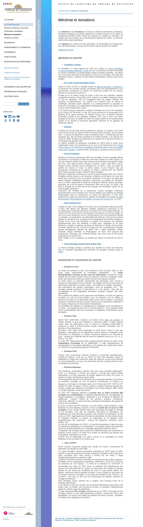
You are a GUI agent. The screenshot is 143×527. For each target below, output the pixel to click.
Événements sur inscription (17, 87)
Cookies (58, 520)
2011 (118, 250)
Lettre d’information (88, 520)
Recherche (9, 42)
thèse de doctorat (112, 320)
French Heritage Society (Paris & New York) (82, 244)
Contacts (69, 518)
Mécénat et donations (79, 11)
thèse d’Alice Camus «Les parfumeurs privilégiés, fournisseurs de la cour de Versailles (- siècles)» (90, 147)
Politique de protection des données (108, 518)
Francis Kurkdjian (71, 154)
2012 (60, 252)
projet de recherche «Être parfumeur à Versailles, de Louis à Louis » (90, 198)
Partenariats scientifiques (13, 31)
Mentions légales (81, 518)
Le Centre (9, 20)
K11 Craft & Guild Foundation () (79, 83)
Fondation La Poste (72, 65)
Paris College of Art (72, 203)
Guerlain (68, 127)
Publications (10, 57)
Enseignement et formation (17, 47)
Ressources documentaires (17, 61)
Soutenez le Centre (66, 50)
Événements (10, 52)
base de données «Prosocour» (110, 87)
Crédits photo (68, 520)
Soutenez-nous (11, 96)
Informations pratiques (15, 91)
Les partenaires (38, 31)
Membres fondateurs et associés (16, 28)
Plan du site (59, 518)
